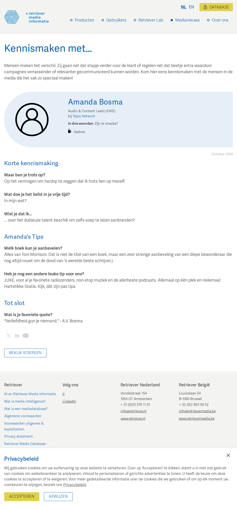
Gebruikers (116, 20)
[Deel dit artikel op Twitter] (8, 336)
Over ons (220, 20)
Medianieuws (187, 20)
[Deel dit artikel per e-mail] (25, 336)
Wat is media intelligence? (25, 401)
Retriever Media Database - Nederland (25, 446)
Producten (84, 20)
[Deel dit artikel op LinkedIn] (17, 336)
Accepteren (21, 496)
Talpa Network (84, 116)
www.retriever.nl (133, 418)
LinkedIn (69, 401)
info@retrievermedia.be (197, 411)
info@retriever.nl (134, 411)
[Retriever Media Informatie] (26, 17)
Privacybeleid (74, 485)
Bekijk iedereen (25, 352)
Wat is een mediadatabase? (26, 409)
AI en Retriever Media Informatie (30, 394)
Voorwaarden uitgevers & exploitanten (24, 426)
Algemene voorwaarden (22, 416)
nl (183, 7)
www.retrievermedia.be (197, 418)
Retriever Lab (150, 20)
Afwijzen (58, 496)
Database (216, 7)
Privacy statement (18, 436)
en (191, 7)
